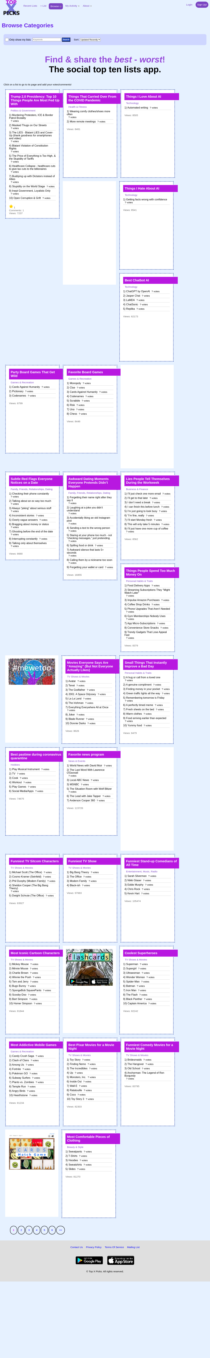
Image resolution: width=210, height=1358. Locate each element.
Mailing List (133, 1247)
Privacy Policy (94, 1247)
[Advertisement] (89, 232)
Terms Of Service (114, 1247)
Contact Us (76, 1247)
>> (60, 1230)
